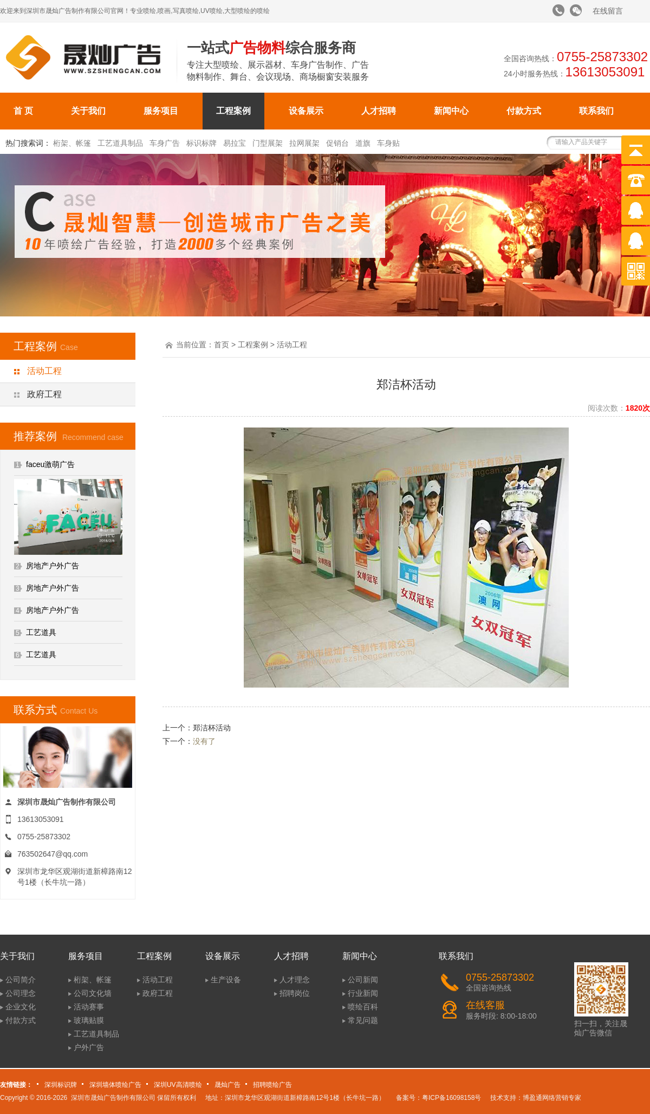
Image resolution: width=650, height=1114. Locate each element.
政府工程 (44, 394)
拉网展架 (304, 143)
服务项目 (161, 110)
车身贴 (388, 143)
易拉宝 (234, 143)
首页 (221, 344)
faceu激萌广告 (50, 464)
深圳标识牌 (60, 1085)
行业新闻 (363, 993)
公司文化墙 (93, 993)
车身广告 (165, 143)
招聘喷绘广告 (272, 1085)
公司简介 (20, 979)
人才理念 (295, 979)
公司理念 (20, 993)
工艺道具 (41, 632)
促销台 (337, 143)
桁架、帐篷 (72, 143)
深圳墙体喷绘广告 (115, 1085)
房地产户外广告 (52, 565)
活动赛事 (89, 1006)
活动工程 (44, 370)
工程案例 (233, 110)
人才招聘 (378, 110)
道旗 (362, 143)
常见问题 (363, 1020)
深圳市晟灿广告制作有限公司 (113, 1098)
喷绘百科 (363, 1006)
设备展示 (306, 110)
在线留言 (608, 11)
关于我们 (88, 110)
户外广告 (89, 1047)
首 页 (23, 110)
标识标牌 (201, 143)
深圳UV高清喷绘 (178, 1085)
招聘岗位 (295, 993)
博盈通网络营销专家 (552, 1098)
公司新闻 (363, 979)
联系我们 (596, 110)
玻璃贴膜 (89, 1020)
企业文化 (20, 1006)
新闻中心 (451, 110)
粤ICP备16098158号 (451, 1098)
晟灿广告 (227, 1085)
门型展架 (267, 143)
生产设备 (226, 979)
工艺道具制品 (120, 143)
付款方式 (523, 110)
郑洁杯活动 (212, 727)
